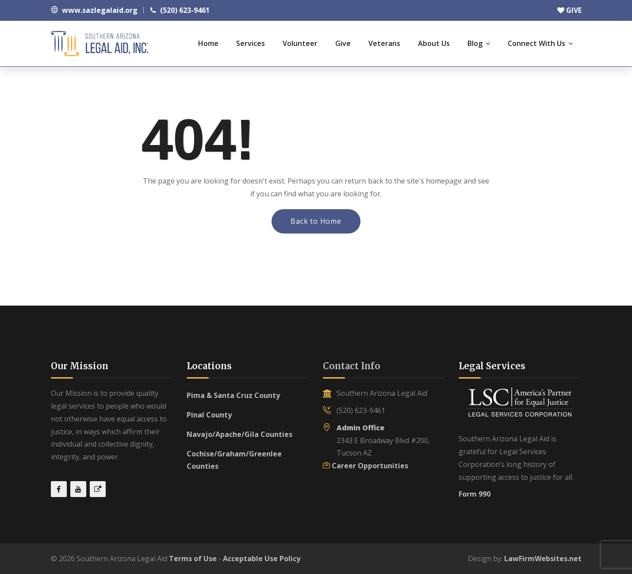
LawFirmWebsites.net (543, 558)
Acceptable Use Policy (261, 558)
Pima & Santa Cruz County (233, 395)
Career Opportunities (370, 466)
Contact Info (351, 365)
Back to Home (316, 221)
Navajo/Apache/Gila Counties (239, 434)
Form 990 (474, 494)
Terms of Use (193, 558)
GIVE (569, 10)
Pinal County (209, 415)
